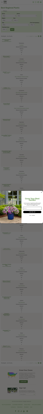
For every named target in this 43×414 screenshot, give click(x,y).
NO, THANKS (32, 215)
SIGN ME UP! (32, 212)
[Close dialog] (41, 193)
